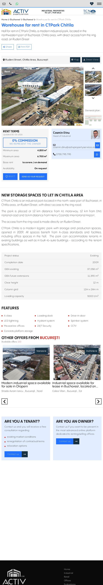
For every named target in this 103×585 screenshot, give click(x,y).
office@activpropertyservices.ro (4, 2)
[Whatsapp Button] (16, 3)
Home (4, 20)
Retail (66, 577)
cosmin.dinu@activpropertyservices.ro (74, 145)
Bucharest (15, 20)
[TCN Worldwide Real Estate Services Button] (90, 12)
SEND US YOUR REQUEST (33, 176)
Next (93, 98)
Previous (93, 68)
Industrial (68, 573)
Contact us (13, 454)
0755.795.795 (10, 2)
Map (75, 59)
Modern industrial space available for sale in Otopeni (26, 385)
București (49, 338)
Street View (91, 59)
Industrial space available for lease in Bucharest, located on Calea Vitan (74, 385)
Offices (67, 581)
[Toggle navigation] (99, 4)
